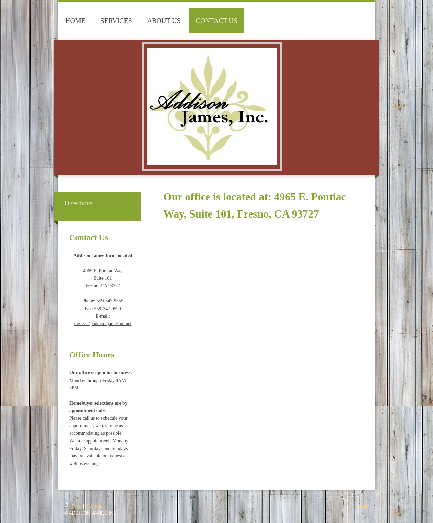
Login (363, 506)
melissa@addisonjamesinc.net (103, 323)
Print (73, 506)
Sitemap (93, 506)
